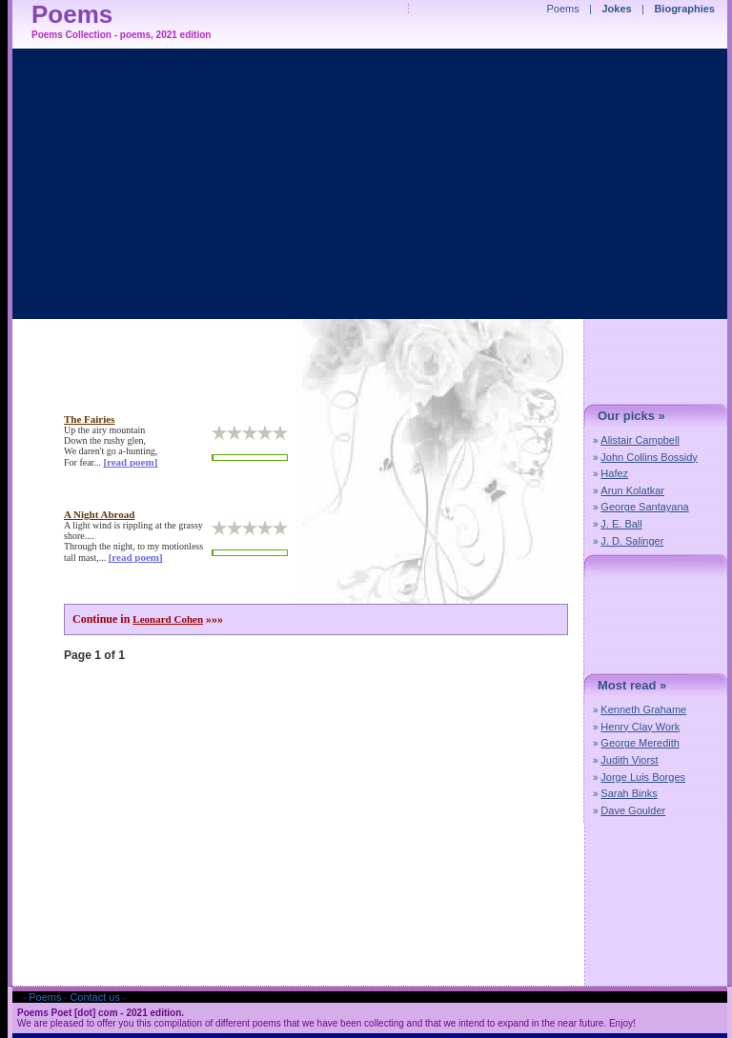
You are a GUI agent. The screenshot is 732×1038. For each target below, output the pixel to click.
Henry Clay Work (640, 726)
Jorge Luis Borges (642, 777)
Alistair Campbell (640, 440)
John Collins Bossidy (649, 457)
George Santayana (644, 506)
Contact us (95, 997)
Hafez (614, 473)
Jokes (617, 8)
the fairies (89, 419)
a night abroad (99, 514)
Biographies (684, 8)
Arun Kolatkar (632, 490)
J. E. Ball (620, 523)
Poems (563, 8)
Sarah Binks (628, 793)
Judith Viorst (629, 760)
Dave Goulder (632, 810)
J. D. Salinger (631, 541)
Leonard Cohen (167, 619)
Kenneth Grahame (643, 709)
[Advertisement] (427, 441)
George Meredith (640, 743)
